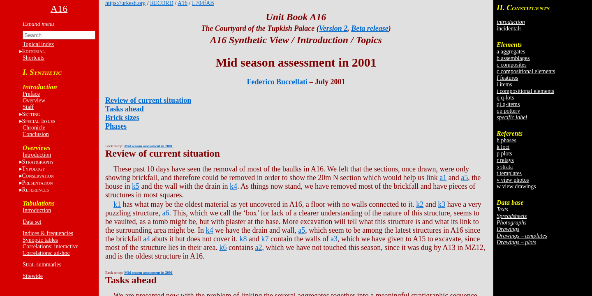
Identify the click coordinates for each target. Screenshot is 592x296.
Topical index (38, 44)
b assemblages (513, 58)
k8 (243, 239)
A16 (182, 3)
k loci (503, 147)
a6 (165, 213)
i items (504, 84)
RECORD (161, 3)
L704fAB (203, 3)
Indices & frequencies (48, 233)
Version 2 (333, 28)
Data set (32, 222)
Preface (31, 94)
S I (39, 121)
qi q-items (508, 104)
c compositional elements (526, 71)
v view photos (513, 180)
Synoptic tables (40, 240)
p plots (504, 153)
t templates (509, 173)
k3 (441, 204)
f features (507, 78)
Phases (116, 126)
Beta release (369, 28)
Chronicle (34, 128)
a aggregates (511, 52)
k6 (223, 247)
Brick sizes (122, 117)
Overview (34, 100)
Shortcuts (33, 58)
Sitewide (33, 276)
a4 (146, 239)
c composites (512, 65)
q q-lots (505, 98)
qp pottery (508, 111)
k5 (135, 186)
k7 (264, 239)
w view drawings (516, 186)
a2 (258, 247)
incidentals (509, 28)
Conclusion (36, 134)
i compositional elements (525, 91)
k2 (419, 204)
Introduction (37, 155)
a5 (464, 177)
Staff (28, 107)
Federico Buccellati (277, 82)
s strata (505, 167)
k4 (233, 186)
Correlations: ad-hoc (46, 253)
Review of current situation (148, 100)
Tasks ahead (124, 109)
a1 (442, 177)
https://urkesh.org (125, 3)
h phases (506, 140)
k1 (117, 204)
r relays (505, 160)
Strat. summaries (42, 264)
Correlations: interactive (51, 246)
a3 (334, 239)
